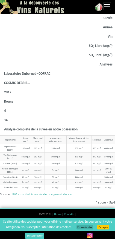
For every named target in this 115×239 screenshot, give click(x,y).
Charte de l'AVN (10, 187)
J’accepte (103, 227)
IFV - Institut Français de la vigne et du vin (42, 194)
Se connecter (35, 235)
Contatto (69, 214)
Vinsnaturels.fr (34, 7)
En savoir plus (85, 227)
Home (58, 214)
